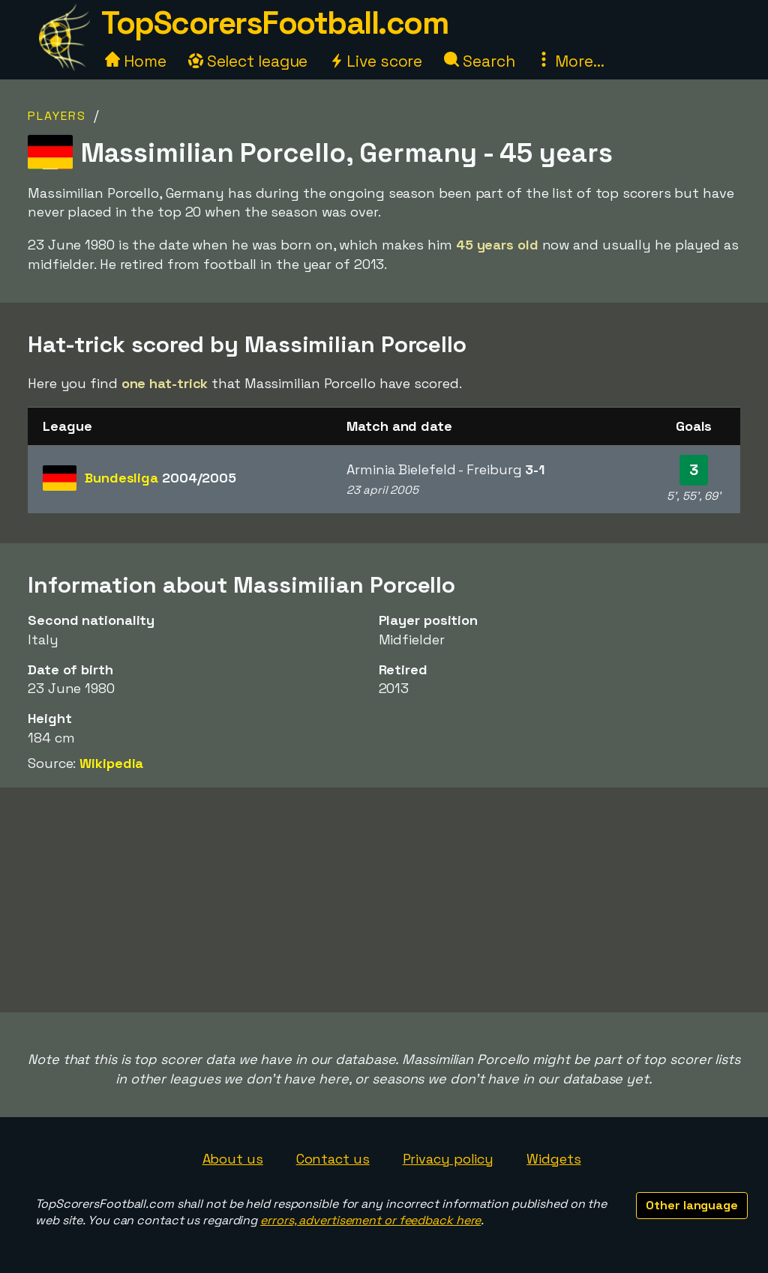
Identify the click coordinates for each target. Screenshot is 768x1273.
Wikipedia (111, 763)
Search (479, 61)
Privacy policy (448, 1158)
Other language (692, 1205)
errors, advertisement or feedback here (370, 1220)
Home (135, 61)
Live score (375, 61)
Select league (248, 61)
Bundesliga (160, 477)
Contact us (333, 1158)
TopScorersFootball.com (274, 23)
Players (57, 116)
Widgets (553, 1158)
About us (232, 1158)
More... (570, 61)
